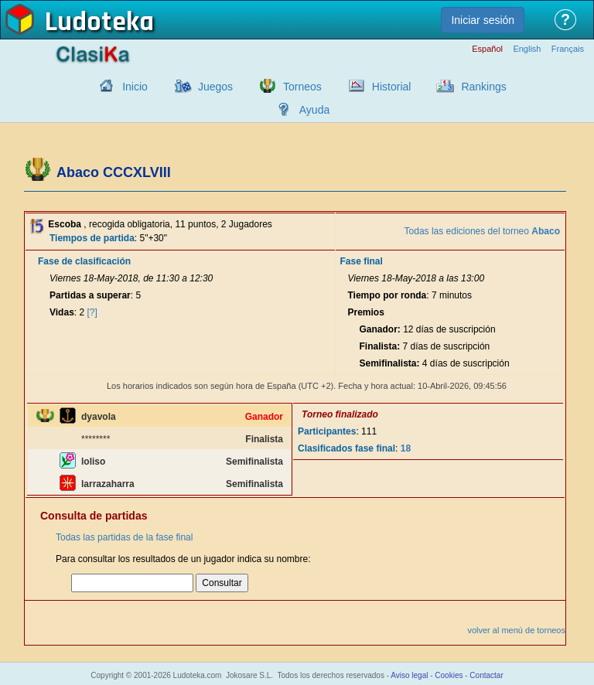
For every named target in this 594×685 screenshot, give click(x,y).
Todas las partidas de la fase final (124, 537)
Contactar (486, 675)
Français (567, 49)
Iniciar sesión (482, 20)
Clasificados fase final (346, 448)
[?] (92, 312)
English (527, 49)
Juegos (215, 86)
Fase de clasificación (84, 261)
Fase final (361, 261)
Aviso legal (409, 675)
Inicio (135, 86)
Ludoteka (99, 22)
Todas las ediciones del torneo (482, 231)
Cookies (449, 675)
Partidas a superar (90, 295)
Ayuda (314, 110)
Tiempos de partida (92, 238)
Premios (366, 312)
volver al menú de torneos (516, 630)
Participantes (327, 431)
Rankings (483, 86)
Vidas (62, 312)
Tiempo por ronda (387, 295)
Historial (391, 86)
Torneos (302, 86)
